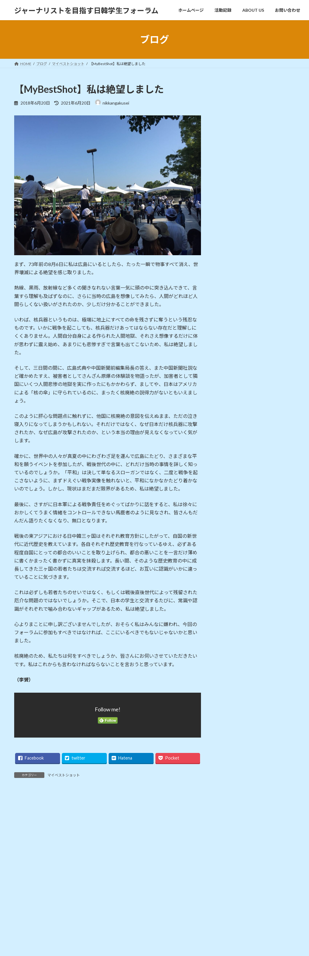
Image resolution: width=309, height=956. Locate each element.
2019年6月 (231, 724)
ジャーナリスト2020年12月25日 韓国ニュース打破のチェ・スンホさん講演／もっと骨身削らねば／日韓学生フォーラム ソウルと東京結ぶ (270, 289)
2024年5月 (231, 626)
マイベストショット (63, 775)
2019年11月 (232, 712)
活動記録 (218, 906)
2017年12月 (232, 785)
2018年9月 (231, 749)
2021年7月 (231, 651)
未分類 (227, 582)
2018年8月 (231, 761)
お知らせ (229, 533)
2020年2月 (231, 700)
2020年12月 (232, 675)
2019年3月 (231, 736)
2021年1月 (231, 663)
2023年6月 (231, 638)
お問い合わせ (31, 860)
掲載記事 (229, 569)
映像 (21, 937)
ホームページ (222, 895)
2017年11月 (232, 798)
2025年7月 (231, 614)
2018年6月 (231, 773)
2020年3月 (231, 688)
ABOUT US (220, 916)
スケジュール (233, 545)
